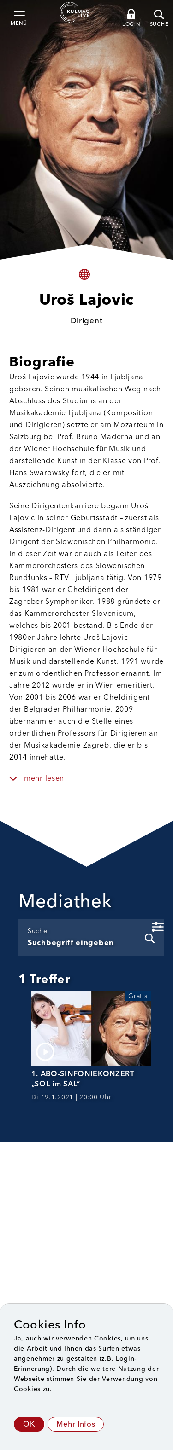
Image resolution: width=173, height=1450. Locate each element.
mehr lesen (44, 778)
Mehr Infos (75, 1424)
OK (29, 1424)
